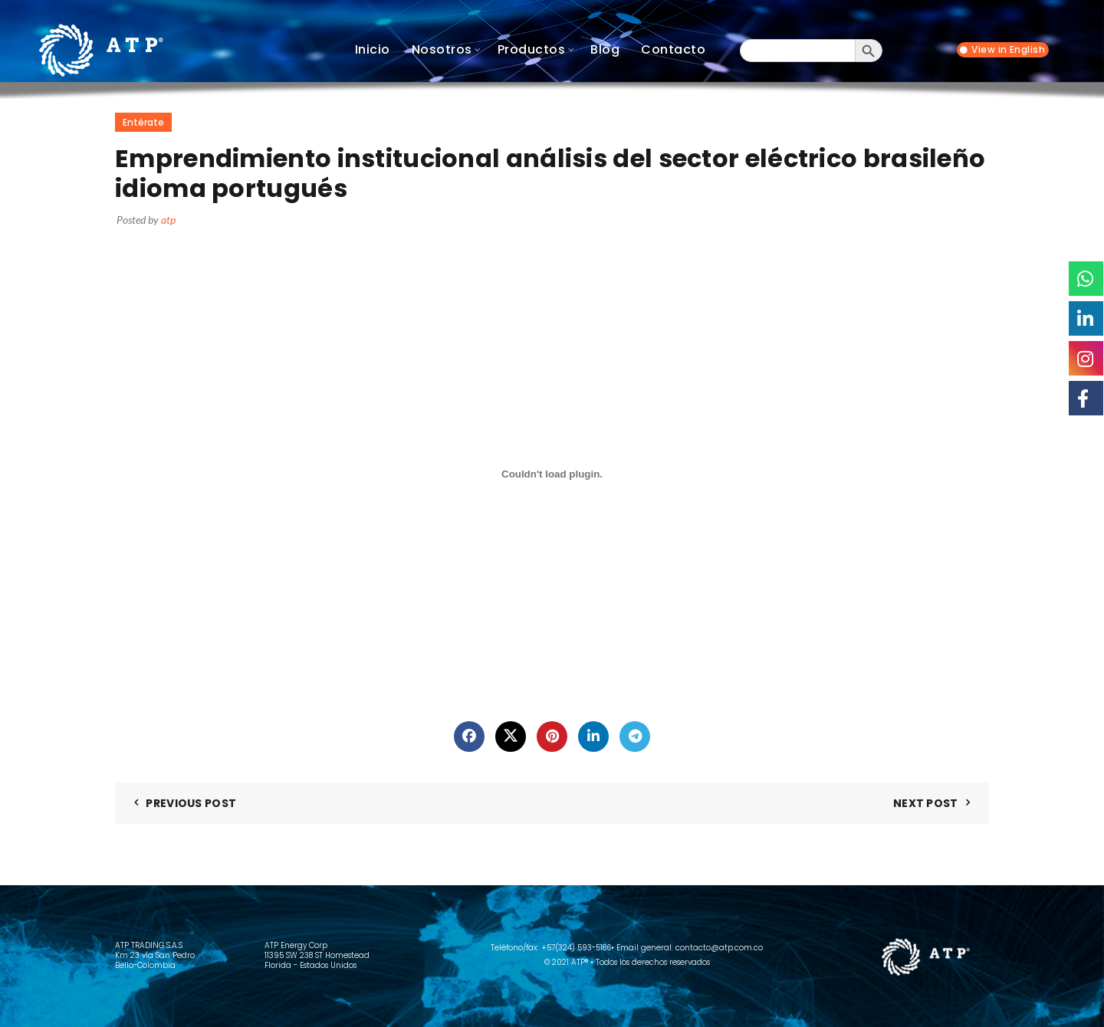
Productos (532, 49)
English (1028, 50)
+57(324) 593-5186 (576, 947)
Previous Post (191, 803)
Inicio (372, 49)
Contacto (673, 49)
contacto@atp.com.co (719, 947)
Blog (604, 49)
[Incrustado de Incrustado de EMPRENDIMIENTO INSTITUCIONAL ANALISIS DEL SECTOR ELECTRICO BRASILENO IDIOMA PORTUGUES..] (552, 474)
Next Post (925, 803)
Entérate (143, 122)
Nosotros (442, 49)
